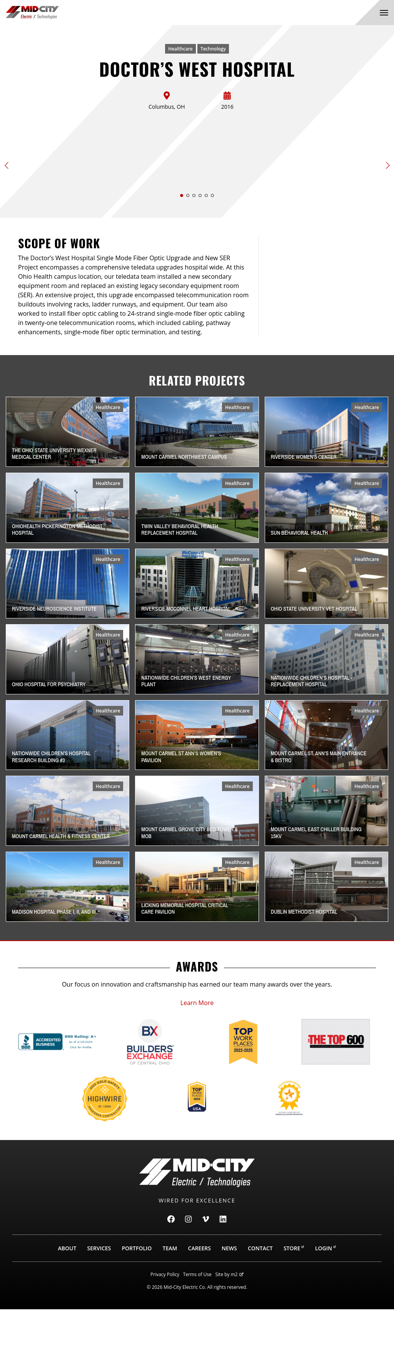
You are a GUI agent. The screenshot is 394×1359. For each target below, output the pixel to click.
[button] (181, 245)
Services (99, 1298)
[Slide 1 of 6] (197, 183)
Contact (260, 1298)
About (67, 1298)
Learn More (197, 1052)
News (229, 1298)
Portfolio (137, 1298)
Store (294, 1298)
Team (170, 1298)
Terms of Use (197, 1324)
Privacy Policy (164, 1324)
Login (325, 1298)
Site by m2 (229, 1324)
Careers (199, 1298)
